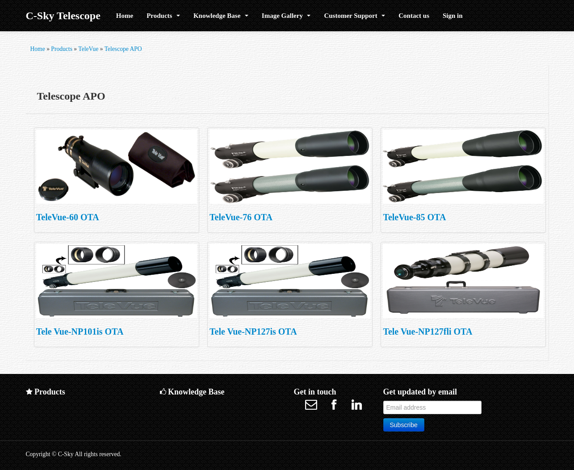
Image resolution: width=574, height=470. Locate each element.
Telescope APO (123, 49)
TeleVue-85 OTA (414, 217)
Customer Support (354, 15)
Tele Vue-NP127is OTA (253, 331)
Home (124, 15)
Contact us (413, 15)
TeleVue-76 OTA (240, 217)
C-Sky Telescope (63, 15)
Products (163, 15)
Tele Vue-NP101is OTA (80, 331)
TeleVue (88, 49)
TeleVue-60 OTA (67, 217)
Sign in (453, 15)
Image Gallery (286, 15)
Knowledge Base (220, 15)
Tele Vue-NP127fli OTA (427, 331)
